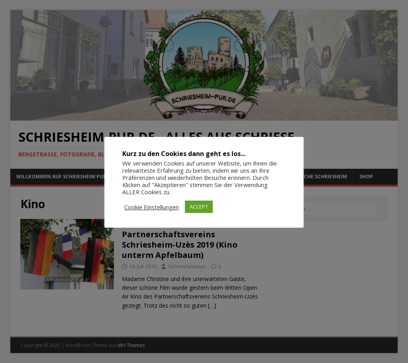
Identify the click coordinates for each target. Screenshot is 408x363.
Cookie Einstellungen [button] (151, 207)
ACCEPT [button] (199, 206)
